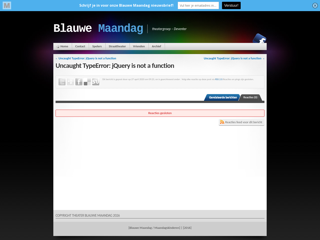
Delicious (87, 81)
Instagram (244, 40)
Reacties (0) (251, 97)
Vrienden (139, 46)
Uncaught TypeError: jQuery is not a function (87, 58)
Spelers (97, 46)
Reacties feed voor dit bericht (243, 122)
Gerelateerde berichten (223, 97)
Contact (80, 46)
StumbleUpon (95, 81)
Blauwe (98, 28)
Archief (156, 46)
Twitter (62, 81)
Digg (70, 81)
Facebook (259, 40)
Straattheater (117, 46)
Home (64, 46)
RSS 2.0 (218, 79)
